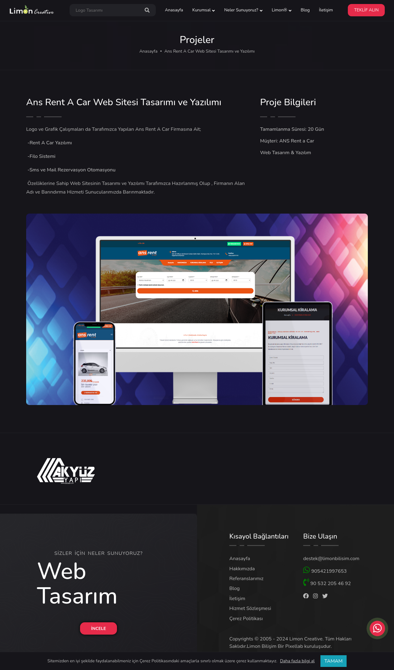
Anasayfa (174, 10)
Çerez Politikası (246, 618)
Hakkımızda (242, 568)
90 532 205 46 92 (327, 582)
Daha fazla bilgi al (297, 661)
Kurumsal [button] (201, 10)
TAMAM (333, 661)
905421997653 (325, 570)
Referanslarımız (246, 578)
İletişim (326, 10)
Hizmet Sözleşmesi (250, 608)
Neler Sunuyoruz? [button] (241, 10)
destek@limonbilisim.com (331, 558)
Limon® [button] (279, 10)
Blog (305, 10)
